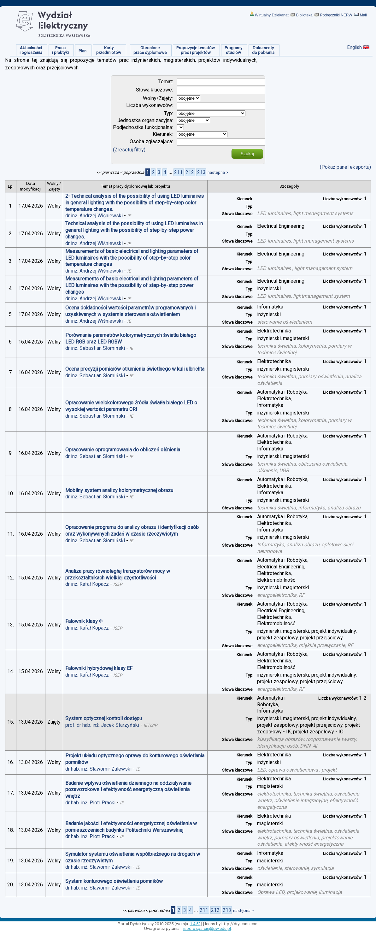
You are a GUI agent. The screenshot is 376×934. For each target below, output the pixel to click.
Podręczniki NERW (336, 15)
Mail (363, 15)
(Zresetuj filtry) (129, 150)
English (354, 47)
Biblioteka (304, 15)
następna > (218, 172)
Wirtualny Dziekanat (272, 15)
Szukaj (247, 153)
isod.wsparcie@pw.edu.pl (207, 928)
